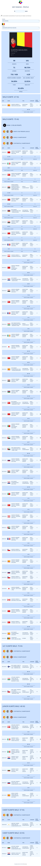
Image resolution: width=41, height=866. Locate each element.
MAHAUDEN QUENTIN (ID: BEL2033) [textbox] (9, 27)
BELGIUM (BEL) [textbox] (5, 20)
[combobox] (21, 21)
